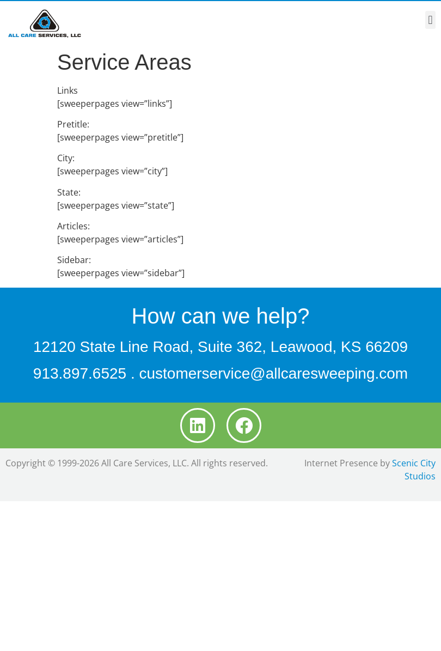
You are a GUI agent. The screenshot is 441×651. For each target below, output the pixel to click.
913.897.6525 (79, 373)
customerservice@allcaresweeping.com (273, 373)
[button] (430, 20)
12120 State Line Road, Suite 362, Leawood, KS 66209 (220, 346)
